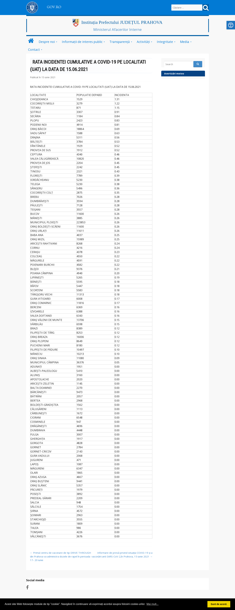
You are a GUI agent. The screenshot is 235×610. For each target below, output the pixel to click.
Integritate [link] (165, 42)
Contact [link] (34, 49)
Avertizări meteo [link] (174, 73)
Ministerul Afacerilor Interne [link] (117, 29)
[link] (231, 25)
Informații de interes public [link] (82, 42)
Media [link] (184, 42)
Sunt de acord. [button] (219, 604)
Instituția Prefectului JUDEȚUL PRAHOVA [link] (122, 22)
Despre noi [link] (47, 42)
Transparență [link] (120, 42)
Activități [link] (143, 42)
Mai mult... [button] (153, 604)
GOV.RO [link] (54, 7)
